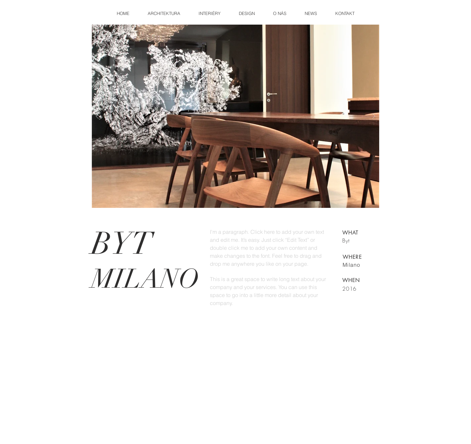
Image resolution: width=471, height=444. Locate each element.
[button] (235, 116)
